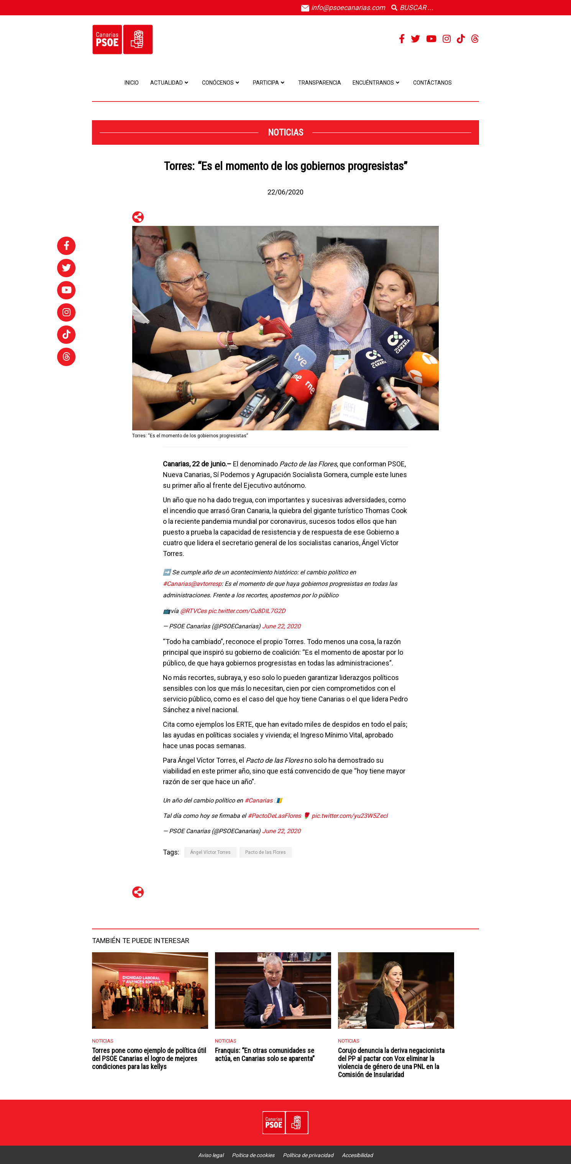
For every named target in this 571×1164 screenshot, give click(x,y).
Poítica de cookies (253, 1155)
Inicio (132, 83)
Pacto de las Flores (265, 852)
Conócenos (221, 83)
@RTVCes (193, 611)
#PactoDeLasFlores (274, 815)
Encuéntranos (377, 83)
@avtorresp (206, 583)
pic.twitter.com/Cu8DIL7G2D (247, 611)
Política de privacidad (308, 1155)
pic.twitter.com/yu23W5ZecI (349, 815)
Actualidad (170, 83)
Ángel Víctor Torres (210, 852)
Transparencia (319, 83)
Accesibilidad (357, 1155)
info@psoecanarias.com (343, 7)
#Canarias (177, 583)
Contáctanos (432, 83)
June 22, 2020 (281, 626)
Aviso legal (210, 1155)
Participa (270, 83)
